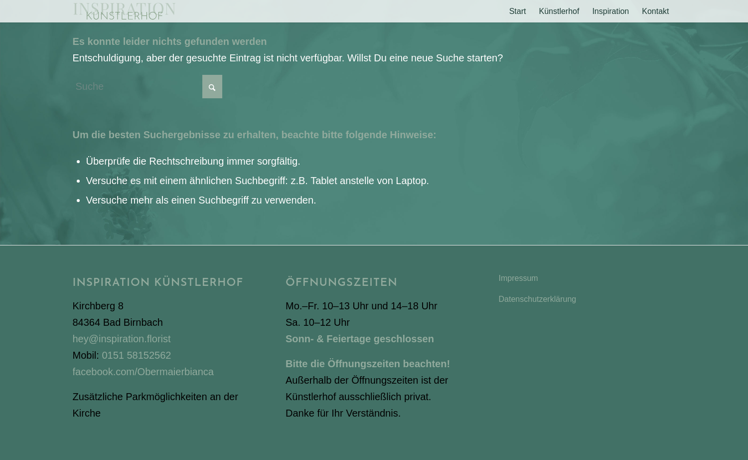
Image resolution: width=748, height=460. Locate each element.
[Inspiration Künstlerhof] (124, 11)
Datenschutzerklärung (538, 299)
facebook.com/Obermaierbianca (143, 371)
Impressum (518, 278)
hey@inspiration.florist (122, 338)
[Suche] (147, 86)
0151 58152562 (136, 355)
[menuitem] (518, 11)
